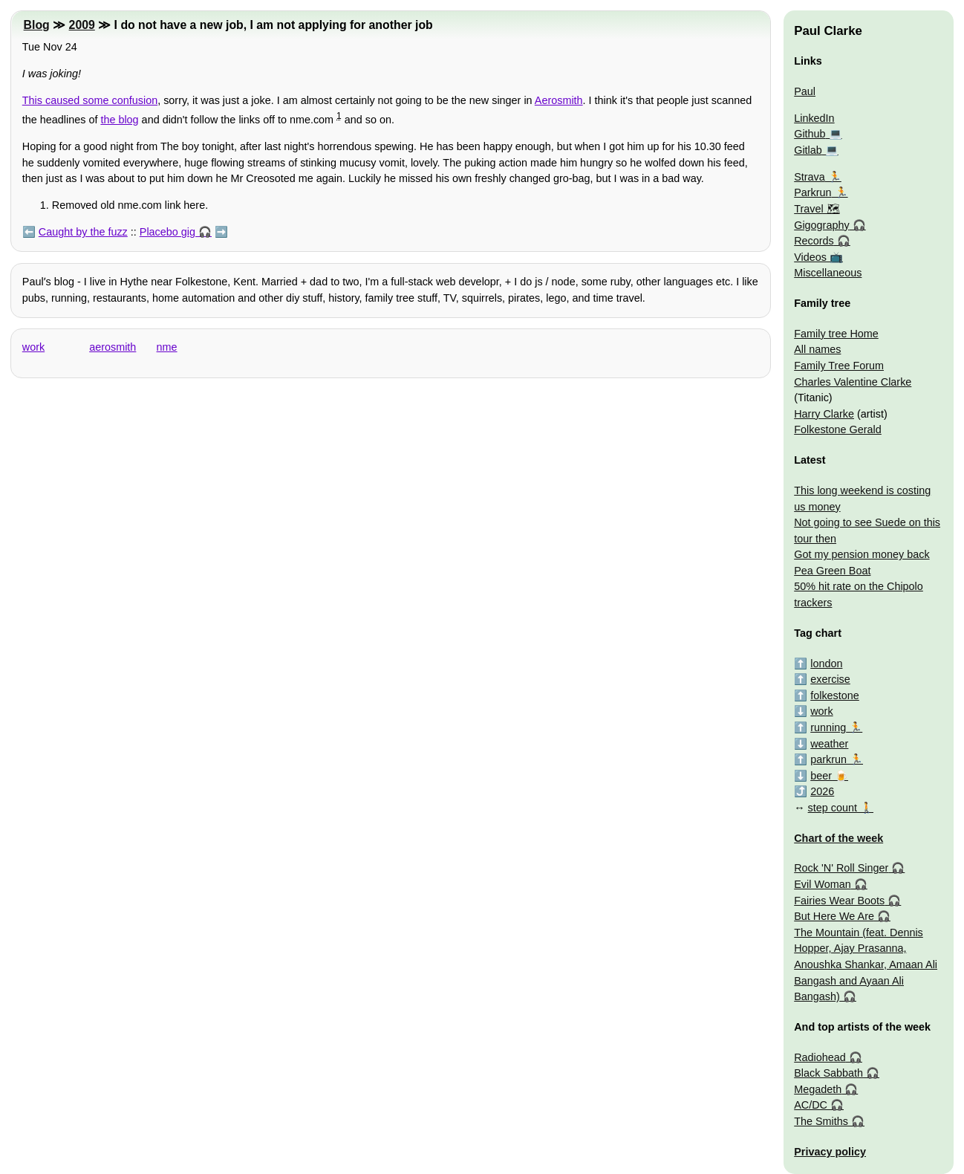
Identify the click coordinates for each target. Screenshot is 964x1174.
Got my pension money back (861, 554)
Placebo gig (167, 232)
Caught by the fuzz (83, 232)
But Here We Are (834, 916)
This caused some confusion (89, 100)
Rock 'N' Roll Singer (841, 868)
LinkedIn (814, 118)
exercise (830, 679)
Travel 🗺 (816, 209)
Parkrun (812, 192)
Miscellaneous (828, 273)
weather (829, 744)
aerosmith (112, 347)
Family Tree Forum (839, 366)
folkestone (834, 695)
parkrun (828, 759)
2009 (82, 25)
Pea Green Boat (832, 571)
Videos (810, 257)
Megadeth (817, 1089)
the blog (119, 120)
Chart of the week (838, 838)
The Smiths (821, 1121)
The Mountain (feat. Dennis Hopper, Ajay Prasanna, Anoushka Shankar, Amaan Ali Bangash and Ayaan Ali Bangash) (865, 964)
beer (821, 776)
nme (167, 347)
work (33, 347)
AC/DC (810, 1105)
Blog (37, 25)
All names (817, 349)
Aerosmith (559, 100)
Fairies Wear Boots (839, 901)
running (828, 727)
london (826, 663)
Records (814, 241)
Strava (809, 177)
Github (809, 134)
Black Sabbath (828, 1073)
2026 (822, 791)
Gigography (821, 225)
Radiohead (820, 1057)
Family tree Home (836, 334)
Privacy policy (830, 1152)
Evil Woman (822, 884)
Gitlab (808, 150)
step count (832, 808)
